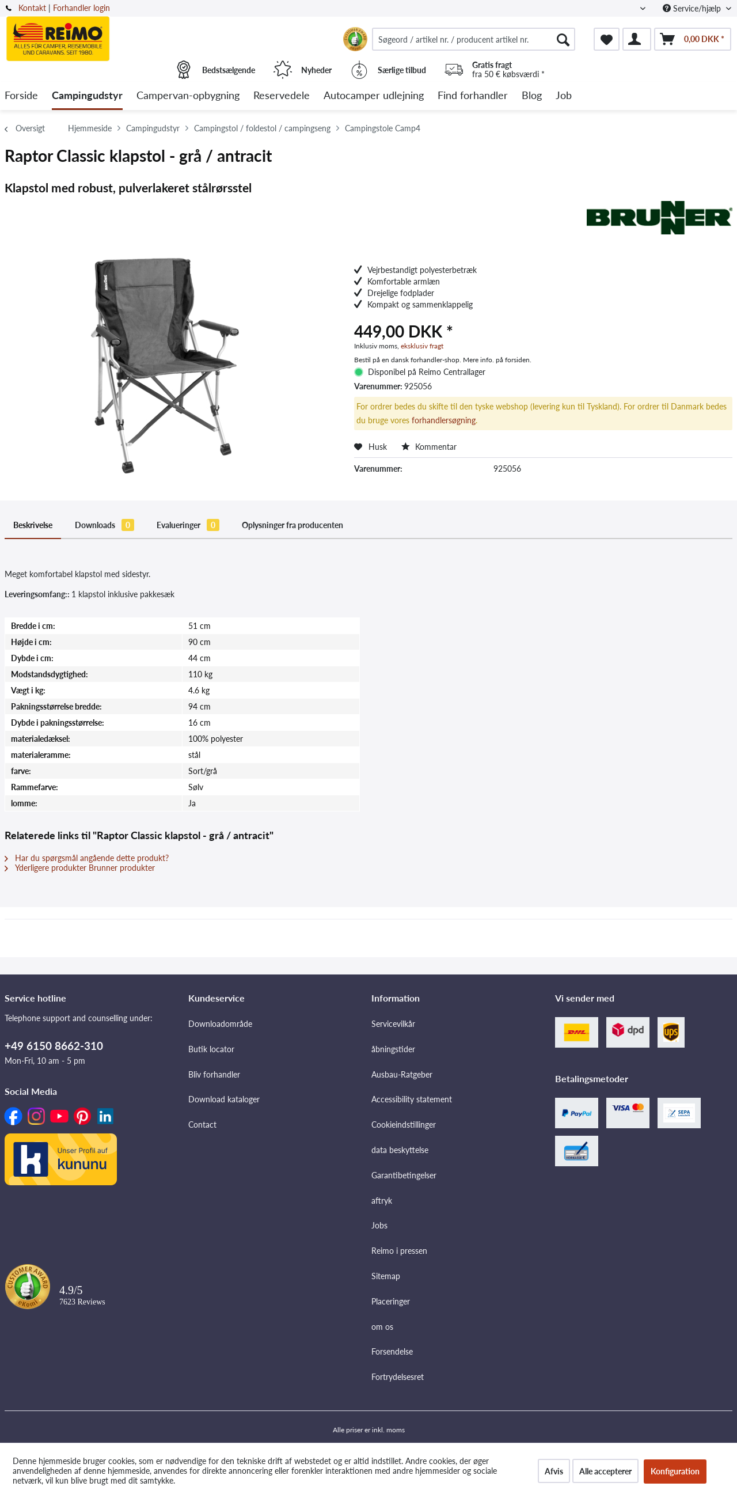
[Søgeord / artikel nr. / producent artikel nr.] (473, 39)
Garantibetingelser (403, 1175)
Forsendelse (392, 1351)
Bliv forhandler (214, 1074)
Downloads (104, 525)
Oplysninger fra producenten (292, 525)
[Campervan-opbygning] (188, 96)
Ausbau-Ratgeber (401, 1074)
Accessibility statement (411, 1099)
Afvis (554, 1471)
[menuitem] (473, 39)
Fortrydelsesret (397, 1377)
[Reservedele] (281, 96)
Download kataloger (224, 1099)
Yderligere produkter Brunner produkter (80, 868)
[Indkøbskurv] (692, 39)
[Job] (564, 96)
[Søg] (563, 39)
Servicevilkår (393, 1024)
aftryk (381, 1200)
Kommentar (429, 447)
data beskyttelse (399, 1150)
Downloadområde (220, 1024)
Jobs (379, 1225)
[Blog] (532, 96)
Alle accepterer (605, 1471)
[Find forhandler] (473, 96)
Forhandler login (81, 8)
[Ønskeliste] (607, 39)
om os (382, 1327)
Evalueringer (188, 525)
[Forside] (21, 96)
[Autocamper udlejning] (374, 96)
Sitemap (385, 1276)
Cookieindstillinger (403, 1124)
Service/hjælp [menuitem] (693, 8)
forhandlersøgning (444, 420)
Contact (202, 1124)
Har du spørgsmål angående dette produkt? (87, 858)
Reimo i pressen (399, 1251)
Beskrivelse (32, 525)
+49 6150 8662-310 (54, 1045)
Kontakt (32, 8)
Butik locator (211, 1049)
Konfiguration (675, 1471)
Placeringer (390, 1301)
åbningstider (393, 1049)
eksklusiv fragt (422, 346)
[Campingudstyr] (87, 96)
